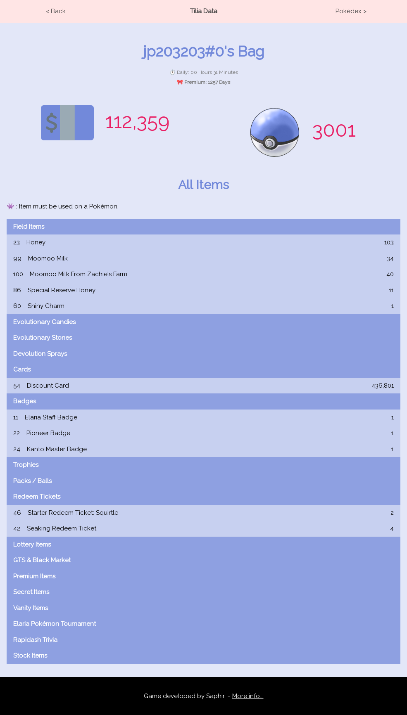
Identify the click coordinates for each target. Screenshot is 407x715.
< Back (56, 11)
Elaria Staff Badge (203, 417)
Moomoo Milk (203, 258)
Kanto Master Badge (203, 449)
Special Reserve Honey (203, 290)
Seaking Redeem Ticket (203, 528)
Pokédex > (351, 11)
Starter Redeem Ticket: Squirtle (203, 513)
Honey (203, 242)
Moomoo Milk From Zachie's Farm (203, 274)
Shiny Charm (203, 306)
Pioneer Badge (203, 433)
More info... (248, 696)
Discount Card (203, 386)
